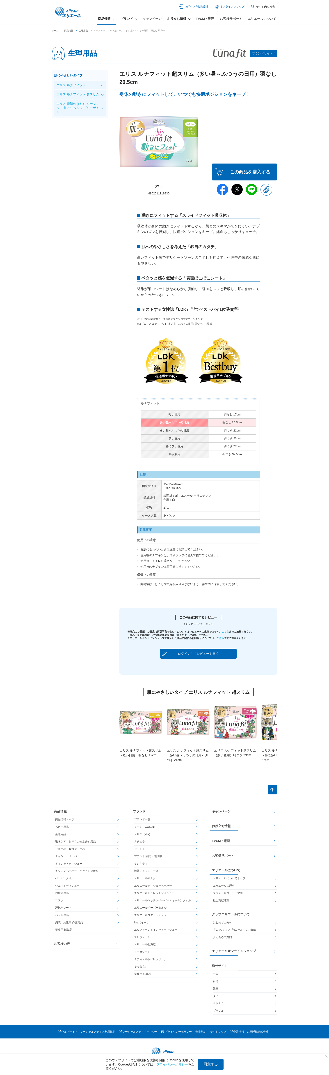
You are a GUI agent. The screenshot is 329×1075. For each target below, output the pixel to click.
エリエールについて (262, 19)
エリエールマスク (145, 878)
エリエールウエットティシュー (153, 915)
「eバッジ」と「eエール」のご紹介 (234, 929)
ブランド (139, 811)
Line (251, 189)
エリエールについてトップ (229, 878)
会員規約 (200, 1031)
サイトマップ (218, 1031)
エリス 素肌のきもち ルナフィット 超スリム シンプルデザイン (77, 108)
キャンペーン (152, 19)
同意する (210, 1064)
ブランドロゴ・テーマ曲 (228, 893)
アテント (139, 849)
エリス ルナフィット (71, 85)
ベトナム (218, 1003)
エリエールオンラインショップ (234, 951)
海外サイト (220, 966)
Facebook (222, 189)
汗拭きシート (63, 907)
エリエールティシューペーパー (153, 885)
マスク (59, 900)
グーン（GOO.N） (145, 826)
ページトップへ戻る (272, 789)
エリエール (68, 12)
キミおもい (141, 966)
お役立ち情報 (221, 826)
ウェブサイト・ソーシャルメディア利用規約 (88, 1031)
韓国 (215, 988)
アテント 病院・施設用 (148, 856)
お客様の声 (62, 944)
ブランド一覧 (142, 819)
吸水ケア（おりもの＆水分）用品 (75, 841)
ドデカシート (142, 951)
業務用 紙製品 (63, 929)
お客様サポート (231, 19)
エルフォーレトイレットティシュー (155, 929)
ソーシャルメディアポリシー (140, 1031)
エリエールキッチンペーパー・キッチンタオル (162, 900)
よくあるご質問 (222, 937)
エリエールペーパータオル (150, 907)
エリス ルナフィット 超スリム (77, 94)
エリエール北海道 (145, 944)
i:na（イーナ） (143, 922)
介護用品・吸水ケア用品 (70, 849)
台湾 (215, 981)
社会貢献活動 (221, 900)
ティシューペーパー (67, 856)
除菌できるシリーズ (146, 871)
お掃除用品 (62, 893)
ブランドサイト (262, 53)
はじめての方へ (222, 922)
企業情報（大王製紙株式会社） (252, 1031)
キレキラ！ (141, 863)
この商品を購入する (250, 171)
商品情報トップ (64, 819)
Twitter (237, 189)
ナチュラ (139, 841)
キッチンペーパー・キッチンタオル (76, 871)
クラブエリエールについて (231, 914)
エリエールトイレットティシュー (154, 893)
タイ (215, 996)
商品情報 (68, 30)
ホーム (55, 30)
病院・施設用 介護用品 (69, 922)
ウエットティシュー (67, 885)
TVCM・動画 (205, 19)
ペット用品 (62, 915)
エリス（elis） (143, 834)
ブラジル (218, 1010)
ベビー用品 (62, 826)
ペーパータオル (64, 878)
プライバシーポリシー (178, 1031)
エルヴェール (142, 937)
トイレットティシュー (68, 863)
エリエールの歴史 (224, 885)
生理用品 (83, 30)
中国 (215, 974)
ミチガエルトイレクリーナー (151, 959)
